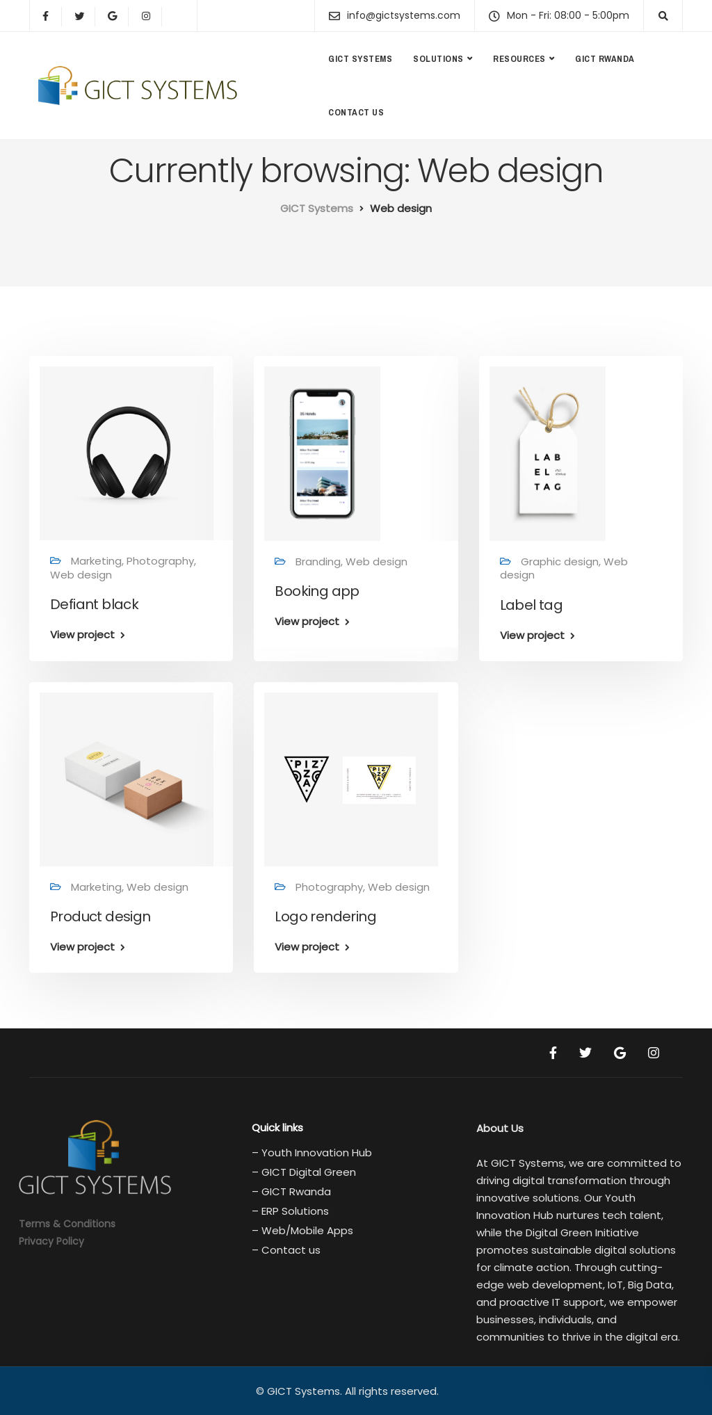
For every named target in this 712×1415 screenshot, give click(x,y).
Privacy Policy (51, 1241)
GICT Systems (360, 59)
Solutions (438, 59)
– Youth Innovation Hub (312, 1152)
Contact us (356, 112)
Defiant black (94, 604)
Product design (100, 916)
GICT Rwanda (605, 59)
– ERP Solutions (290, 1211)
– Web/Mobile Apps (302, 1230)
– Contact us (286, 1250)
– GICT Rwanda (291, 1191)
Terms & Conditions (67, 1224)
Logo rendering (325, 916)
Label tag (531, 605)
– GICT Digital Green (304, 1172)
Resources (519, 59)
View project (82, 634)
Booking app (317, 591)
